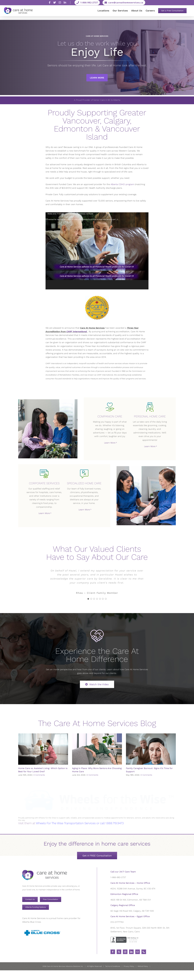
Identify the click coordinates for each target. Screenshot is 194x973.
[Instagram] (125, 951)
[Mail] (137, 951)
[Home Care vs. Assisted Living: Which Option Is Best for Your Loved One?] (43, 749)
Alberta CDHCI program (122, 184)
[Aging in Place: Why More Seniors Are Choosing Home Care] (97, 749)
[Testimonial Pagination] (88, 599)
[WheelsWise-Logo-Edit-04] (97, 786)
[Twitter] (119, 951)
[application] (97, 250)
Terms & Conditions (112, 966)
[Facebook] (112, 951)
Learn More (97, 77)
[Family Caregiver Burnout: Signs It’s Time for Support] (151, 749)
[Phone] (143, 951)
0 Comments (39, 775)
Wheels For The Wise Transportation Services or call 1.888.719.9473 (80, 823)
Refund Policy (143, 966)
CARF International (76, 331)
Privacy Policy (129, 966)
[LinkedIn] (131, 951)
